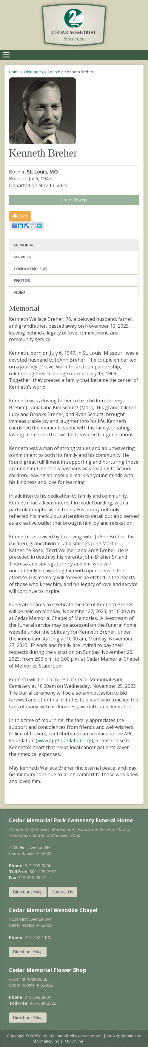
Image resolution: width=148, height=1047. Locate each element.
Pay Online (73, 1041)
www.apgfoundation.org (64, 740)
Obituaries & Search (42, 71)
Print (20, 216)
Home (14, 71)
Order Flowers (74, 200)
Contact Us (62, 892)
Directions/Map (28, 892)
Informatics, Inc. (46, 1041)
